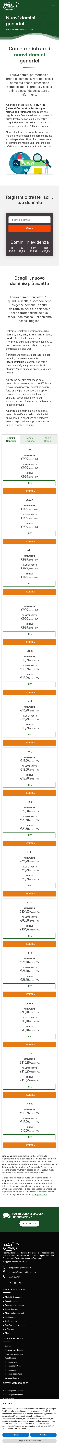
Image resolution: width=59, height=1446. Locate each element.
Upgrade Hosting (12, 1378)
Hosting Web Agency (13, 1391)
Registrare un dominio (14, 1350)
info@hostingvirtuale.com (20, 1268)
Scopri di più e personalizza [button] (29, 1441)
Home (8, 29)
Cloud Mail (9, 1399)
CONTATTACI (29, 1223)
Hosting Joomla (11, 1370)
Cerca (29, 228)
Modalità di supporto (13, 1297)
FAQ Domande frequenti (15, 1325)
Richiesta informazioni (14, 1313)
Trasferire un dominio (14, 1354)
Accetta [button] (43, 1435)
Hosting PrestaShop (13, 1374)
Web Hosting (10, 1358)
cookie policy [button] (39, 1416)
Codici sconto (11, 1321)
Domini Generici (11, 439)
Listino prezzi (10, 1317)
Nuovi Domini (48, 439)
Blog (7, 1333)
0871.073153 (15, 1277)
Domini (16, 29)
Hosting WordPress (13, 1366)
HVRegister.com (39, 1194)
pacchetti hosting (24, 425)
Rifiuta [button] (16, 1435)
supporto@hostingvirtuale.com (22, 1272)
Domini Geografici (29, 439)
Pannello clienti (11, 1301)
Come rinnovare (11, 1309)
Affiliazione (9, 1329)
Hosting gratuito (12, 1362)
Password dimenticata (14, 1305)
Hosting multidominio (14, 1395)
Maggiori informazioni (14, 1261)
